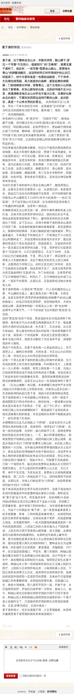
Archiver (21, 691)
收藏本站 (16, 2)
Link (21, 647)
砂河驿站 (2, 27)
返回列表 (65, 38)
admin (5, 55)
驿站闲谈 (35, 27)
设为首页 (5, 2)
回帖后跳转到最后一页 (32, 675)
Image (16, 647)
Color (11, 647)
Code (31, 647)
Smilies (36, 647)
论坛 (6, 18)
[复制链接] (26, 47)
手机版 (31, 691)
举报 (68, 626)
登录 (45, 660)
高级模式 (63, 647)
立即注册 (67, 11)
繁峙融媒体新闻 (25, 18)
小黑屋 (41, 691)
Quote (26, 647)
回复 (9, 626)
